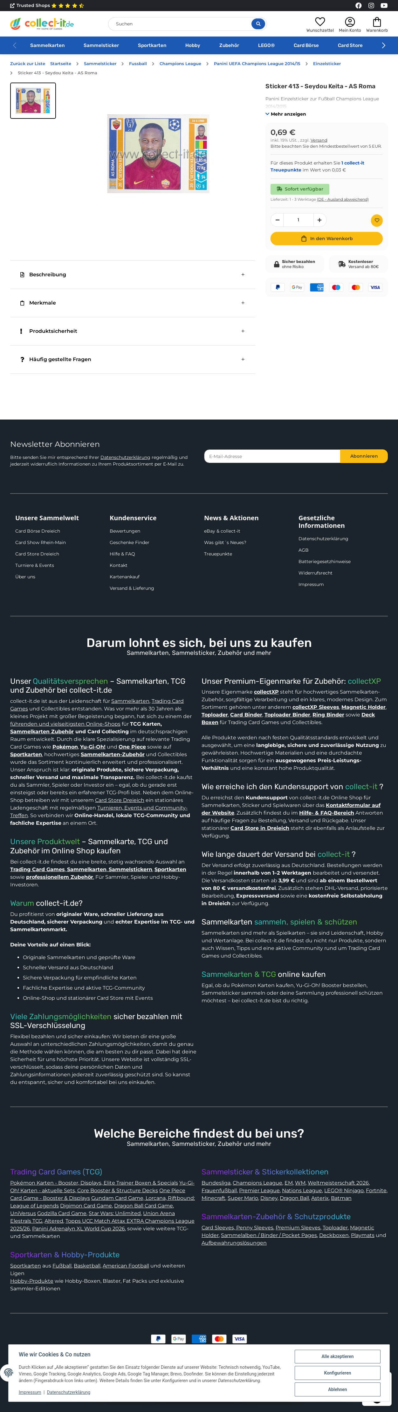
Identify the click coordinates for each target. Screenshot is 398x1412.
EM (289, 1183)
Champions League (257, 1183)
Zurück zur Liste (27, 63)
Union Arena (159, 1213)
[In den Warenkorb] (327, 238)
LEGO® (266, 45)
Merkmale (38, 303)
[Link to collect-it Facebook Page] (358, 6)
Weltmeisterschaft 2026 (338, 1183)
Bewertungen (125, 531)
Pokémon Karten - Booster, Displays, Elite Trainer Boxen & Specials (94, 1183)
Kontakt (118, 565)
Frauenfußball (219, 1190)
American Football (126, 1266)
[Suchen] (187, 24)
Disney (269, 1198)
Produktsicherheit (48, 331)
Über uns (25, 577)
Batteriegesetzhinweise (324, 561)
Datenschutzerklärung (125, 457)
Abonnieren (364, 456)
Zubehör (229, 45)
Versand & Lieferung (132, 588)
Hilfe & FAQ (122, 554)
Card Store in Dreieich (259, 828)
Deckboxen (334, 1235)
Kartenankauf (125, 577)
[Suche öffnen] (258, 23)
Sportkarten (152, 45)
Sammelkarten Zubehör (42, 732)
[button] (320, 24)
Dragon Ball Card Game (143, 1206)
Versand (319, 140)
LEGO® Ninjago (344, 1190)
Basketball (87, 1266)
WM (300, 1183)
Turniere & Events (34, 565)
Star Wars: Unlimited (115, 1213)
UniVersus (23, 1213)
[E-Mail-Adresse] (272, 456)
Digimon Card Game (86, 1206)
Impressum (311, 584)
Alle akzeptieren (337, 1356)
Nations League (302, 1190)
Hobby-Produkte (31, 1281)
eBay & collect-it (222, 531)
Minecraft (213, 1198)
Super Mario (243, 1198)
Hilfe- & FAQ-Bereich (326, 813)
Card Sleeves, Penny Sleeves (237, 1228)
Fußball (62, 1266)
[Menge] (298, 220)
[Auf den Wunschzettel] (377, 220)
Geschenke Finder (129, 542)
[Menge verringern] (277, 219)
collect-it (361, 786)
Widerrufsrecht (315, 573)
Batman (341, 1198)
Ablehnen (337, 1389)
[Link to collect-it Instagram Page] (371, 6)
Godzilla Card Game (61, 1213)
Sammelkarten (47, 45)
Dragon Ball (294, 1198)
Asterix (320, 1198)
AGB (303, 550)
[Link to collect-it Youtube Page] (384, 6)
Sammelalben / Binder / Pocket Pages (269, 1235)
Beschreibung (43, 275)
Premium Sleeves (298, 1228)
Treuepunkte (218, 554)
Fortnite (376, 1190)
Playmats (362, 1235)
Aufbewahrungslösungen (234, 1243)
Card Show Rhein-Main (40, 542)
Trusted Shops (47, 6)
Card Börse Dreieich (37, 531)
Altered (54, 1221)
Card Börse (306, 45)
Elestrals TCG (26, 1221)
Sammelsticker (101, 45)
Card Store (350, 45)
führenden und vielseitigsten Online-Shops (65, 724)
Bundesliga (216, 1183)
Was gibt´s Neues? (225, 542)
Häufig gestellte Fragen (55, 359)
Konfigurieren (337, 1372)
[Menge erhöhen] (320, 219)
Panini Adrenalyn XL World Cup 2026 (78, 1229)
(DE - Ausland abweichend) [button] (343, 199)
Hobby (192, 45)
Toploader (335, 1228)
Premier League (259, 1190)
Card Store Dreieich (37, 554)
